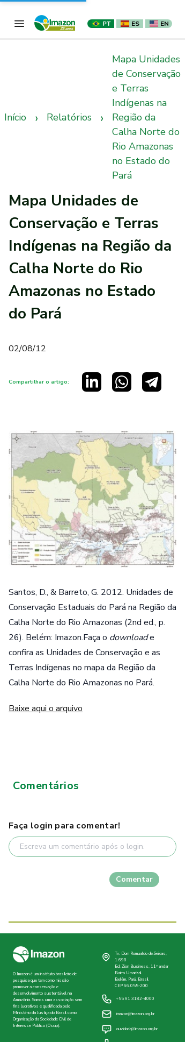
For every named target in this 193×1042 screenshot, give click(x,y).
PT (101, 23)
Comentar (134, 879)
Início (15, 117)
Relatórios (69, 117)
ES (130, 23)
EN (159, 23)
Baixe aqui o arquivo (46, 708)
